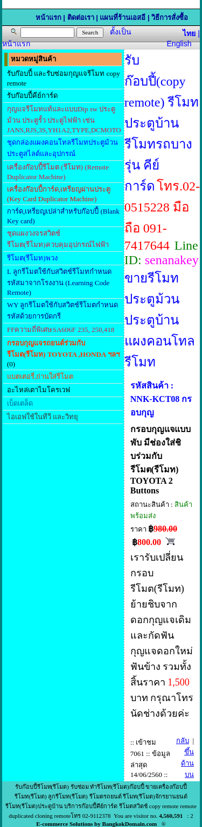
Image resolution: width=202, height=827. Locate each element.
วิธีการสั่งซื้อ (169, 17)
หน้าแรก (48, 17)
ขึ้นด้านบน (187, 763)
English (179, 43)
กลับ (182, 741)
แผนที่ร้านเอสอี (122, 17)
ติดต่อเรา (80, 17)
